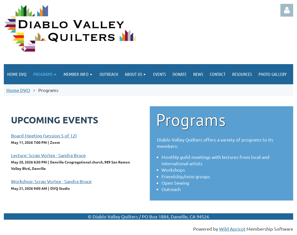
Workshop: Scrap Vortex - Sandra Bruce (51, 181)
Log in (286, 10)
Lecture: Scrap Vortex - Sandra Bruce (48, 155)
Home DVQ (18, 90)
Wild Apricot (232, 228)
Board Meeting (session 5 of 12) (44, 135)
